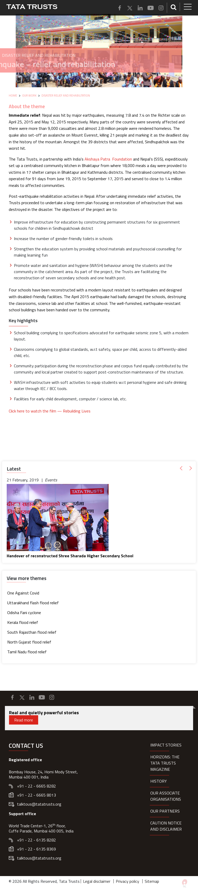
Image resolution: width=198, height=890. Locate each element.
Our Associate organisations (165, 796)
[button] (182, 468)
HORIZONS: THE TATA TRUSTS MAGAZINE (164, 763)
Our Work (29, 95)
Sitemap (152, 881)
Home (13, 95)
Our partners (165, 811)
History (158, 781)
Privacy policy (127, 881)
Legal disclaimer (96, 881)
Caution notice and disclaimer (166, 826)
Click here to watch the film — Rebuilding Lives (49, 411)
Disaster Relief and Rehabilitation (66, 95)
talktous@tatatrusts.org (39, 804)
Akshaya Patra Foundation (108, 159)
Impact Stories (166, 745)
